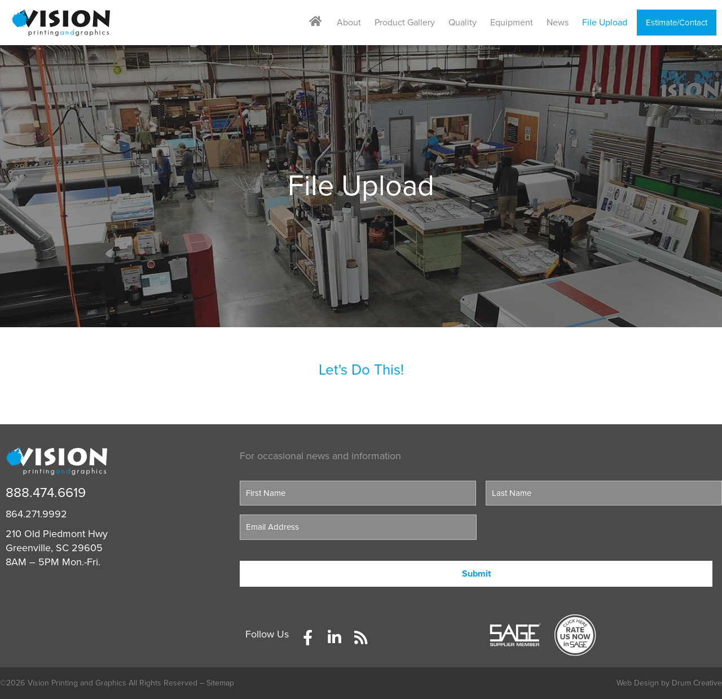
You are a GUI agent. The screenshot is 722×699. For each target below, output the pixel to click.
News (558, 22)
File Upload (604, 22)
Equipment (511, 22)
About (349, 22)
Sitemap (220, 683)
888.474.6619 (46, 493)
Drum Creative (697, 683)
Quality (462, 22)
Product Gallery (405, 22)
